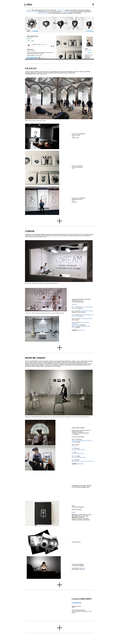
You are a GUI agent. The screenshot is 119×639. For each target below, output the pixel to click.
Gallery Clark (82, 568)
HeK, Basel (75, 445)
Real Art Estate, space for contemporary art (83, 461)
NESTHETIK (81, 330)
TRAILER (74, 304)
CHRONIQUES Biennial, (86, 310)
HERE (73, 168)
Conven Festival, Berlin (78, 453)
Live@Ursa (76, 603)
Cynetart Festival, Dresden (78, 449)
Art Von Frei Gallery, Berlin (78, 457)
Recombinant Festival (86, 318)
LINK (73, 136)
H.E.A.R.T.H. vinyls (31, 11)
